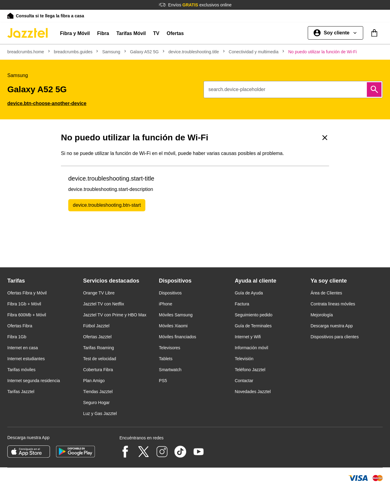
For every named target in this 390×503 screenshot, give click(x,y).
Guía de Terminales (253, 325)
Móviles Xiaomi (173, 325)
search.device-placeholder (236, 89)
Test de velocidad (99, 358)
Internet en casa (22, 347)
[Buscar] (374, 89)
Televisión (244, 358)
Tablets (165, 358)
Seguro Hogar (96, 402)
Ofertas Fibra (19, 325)
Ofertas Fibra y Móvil (27, 292)
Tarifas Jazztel (20, 391)
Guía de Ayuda (249, 292)
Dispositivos (170, 292)
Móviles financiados (177, 336)
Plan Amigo (94, 380)
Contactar (244, 380)
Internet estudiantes (26, 358)
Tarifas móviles (21, 369)
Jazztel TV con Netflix (103, 303)
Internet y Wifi (248, 336)
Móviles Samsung (176, 314)
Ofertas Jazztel (97, 336)
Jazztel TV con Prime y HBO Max (114, 314)
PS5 (163, 380)
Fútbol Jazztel (96, 325)
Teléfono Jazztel (250, 369)
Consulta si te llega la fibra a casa (50, 15)
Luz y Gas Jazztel (100, 413)
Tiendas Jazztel (98, 391)
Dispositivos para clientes (334, 336)
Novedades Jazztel (253, 391)
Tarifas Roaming (98, 347)
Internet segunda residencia (33, 380)
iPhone (165, 303)
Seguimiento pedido (253, 314)
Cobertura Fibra (98, 369)
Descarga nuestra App (331, 325)
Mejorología (321, 314)
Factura (242, 303)
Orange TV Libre (99, 292)
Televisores (169, 347)
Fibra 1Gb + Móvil (24, 303)
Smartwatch (170, 369)
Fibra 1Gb (16, 336)
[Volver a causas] (325, 137)
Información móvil (251, 347)
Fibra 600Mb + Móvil (26, 314)
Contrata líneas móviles (332, 303)
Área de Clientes (326, 292)
